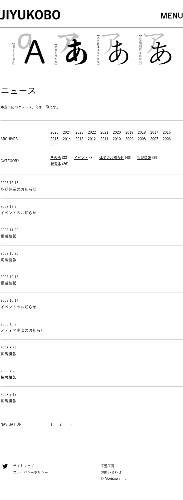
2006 (167, 139)
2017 (154, 132)
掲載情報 (144, 157)
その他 (55, 157)
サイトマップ (23, 466)
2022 (92, 132)
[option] (28, 48)
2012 (92, 139)
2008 (142, 139)
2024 (67, 132)
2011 (104, 139)
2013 (79, 139)
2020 (117, 132)
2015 (54, 139)
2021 (104, 132)
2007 (154, 139)
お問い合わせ (111, 472)
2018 (142, 132)
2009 (129, 139)
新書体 (55, 164)
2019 (129, 132)
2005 (54, 145)
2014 (67, 139)
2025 (54, 132)
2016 (167, 132)
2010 (117, 139)
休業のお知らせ (111, 157)
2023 (79, 132)
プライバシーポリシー (30, 472)
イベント (81, 157)
